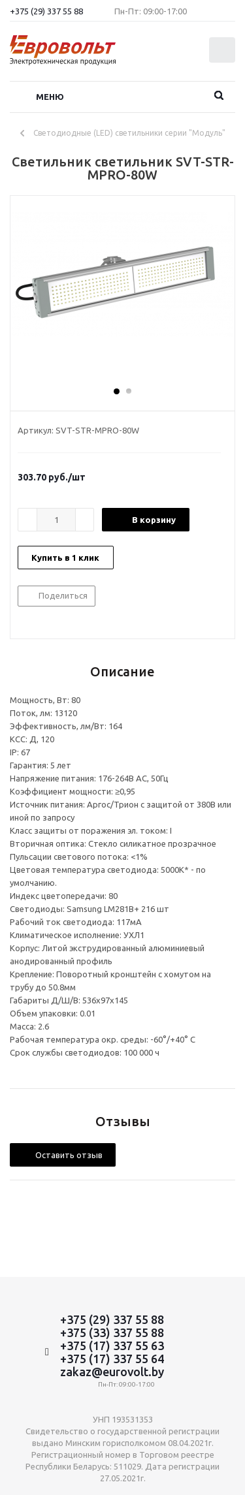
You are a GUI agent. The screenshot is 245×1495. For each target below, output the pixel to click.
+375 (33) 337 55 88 (112, 1332)
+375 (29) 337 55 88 (46, 11)
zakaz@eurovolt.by (112, 1371)
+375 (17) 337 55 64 (112, 1358)
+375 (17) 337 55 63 (112, 1345)
